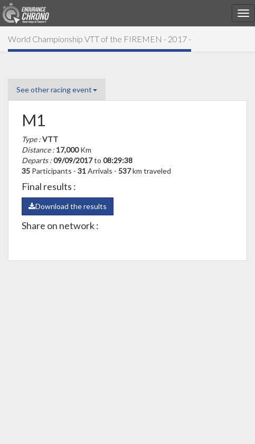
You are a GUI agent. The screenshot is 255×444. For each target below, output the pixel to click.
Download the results (68, 206)
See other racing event (56, 89)
